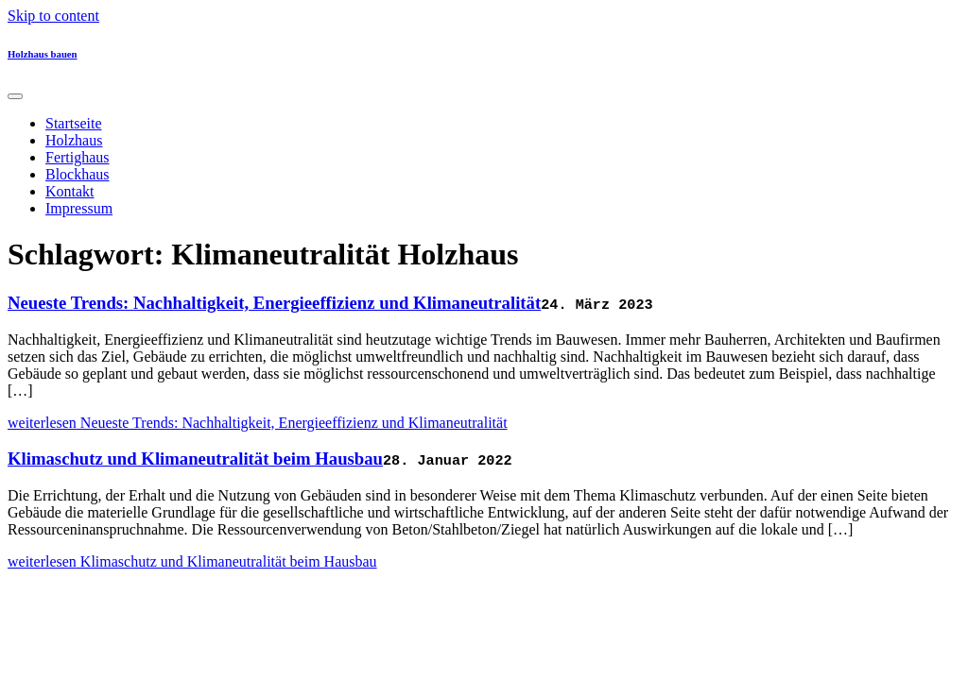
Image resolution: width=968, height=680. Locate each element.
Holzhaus (73, 140)
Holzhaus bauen (43, 54)
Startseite (73, 123)
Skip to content (53, 16)
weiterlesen (258, 423)
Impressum (78, 208)
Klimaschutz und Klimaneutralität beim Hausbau (195, 458)
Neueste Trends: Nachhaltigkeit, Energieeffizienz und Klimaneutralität (274, 303)
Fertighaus (77, 157)
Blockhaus (77, 174)
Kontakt (70, 191)
